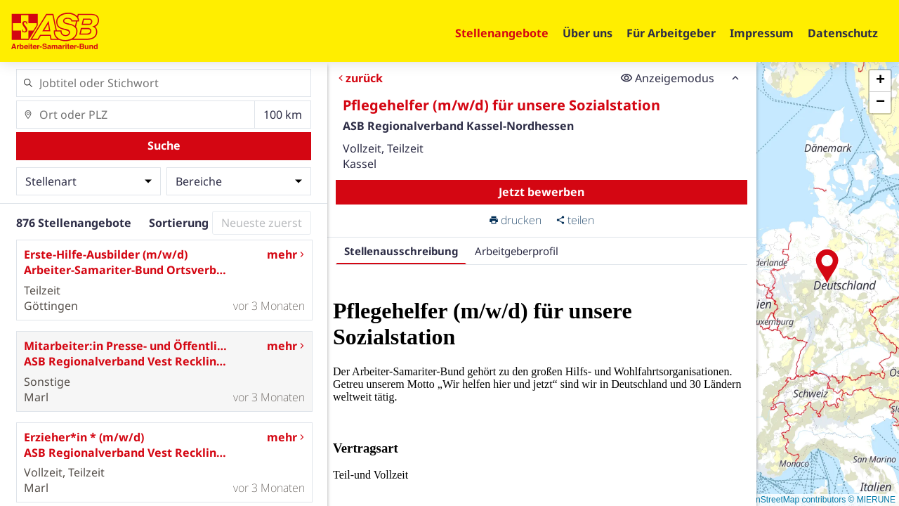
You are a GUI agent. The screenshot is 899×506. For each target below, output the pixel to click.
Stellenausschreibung (401, 251)
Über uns (587, 33)
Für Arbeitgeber (671, 33)
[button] (827, 266)
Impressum (762, 33)
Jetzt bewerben (541, 192)
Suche (164, 145)
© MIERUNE (871, 500)
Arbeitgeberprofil (516, 251)
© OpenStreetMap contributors (788, 500)
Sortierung (179, 223)
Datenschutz (843, 33)
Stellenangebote (502, 33)
